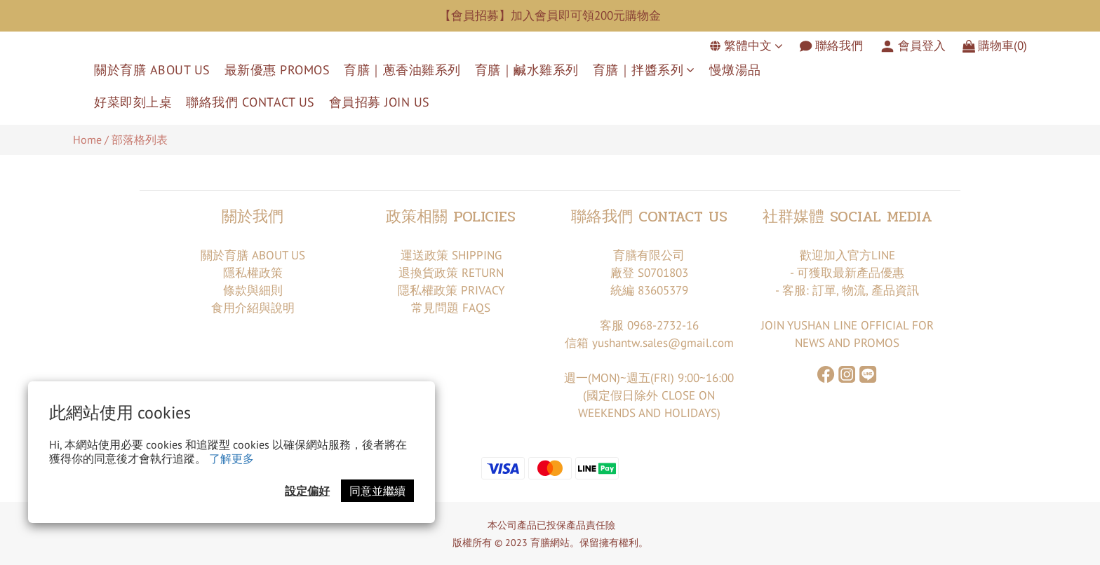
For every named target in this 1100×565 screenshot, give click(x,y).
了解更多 (231, 458)
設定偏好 (307, 491)
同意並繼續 (377, 491)
